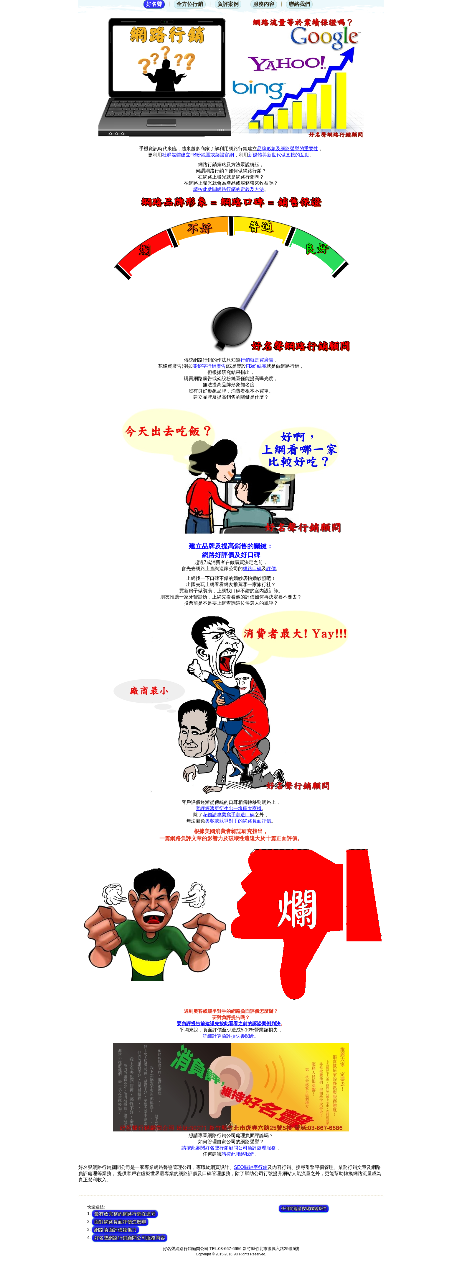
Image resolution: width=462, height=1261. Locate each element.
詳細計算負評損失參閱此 (229, 1035)
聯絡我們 (299, 4)
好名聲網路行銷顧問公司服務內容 (129, 1237)
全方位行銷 (189, 4)
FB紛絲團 (256, 366)
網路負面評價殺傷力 (115, 1229)
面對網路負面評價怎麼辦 (120, 1221)
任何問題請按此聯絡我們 (303, 1208)
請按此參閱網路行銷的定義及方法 (228, 189)
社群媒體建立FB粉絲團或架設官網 (198, 154)
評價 (271, 568)
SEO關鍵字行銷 (251, 1167)
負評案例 (228, 4)
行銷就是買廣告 (256, 359)
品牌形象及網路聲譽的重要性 (287, 148)
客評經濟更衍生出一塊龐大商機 (229, 808)
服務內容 (263, 4)
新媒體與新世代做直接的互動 (278, 154)
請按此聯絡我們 (238, 1154)
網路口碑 (252, 568)
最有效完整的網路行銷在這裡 (125, 1213)
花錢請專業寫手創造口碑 (229, 814)
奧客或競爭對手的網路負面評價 (238, 820)
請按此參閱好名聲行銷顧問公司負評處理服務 (229, 1147)
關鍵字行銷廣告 (209, 366)
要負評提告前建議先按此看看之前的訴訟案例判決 (228, 1023)
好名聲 (154, 4)
